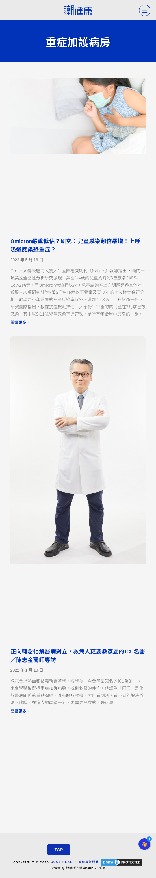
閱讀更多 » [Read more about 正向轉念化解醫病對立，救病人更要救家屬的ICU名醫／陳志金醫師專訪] (19, 711)
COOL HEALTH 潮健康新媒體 (75, 862)
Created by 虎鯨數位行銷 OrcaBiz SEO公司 (78, 868)
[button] (144, 844)
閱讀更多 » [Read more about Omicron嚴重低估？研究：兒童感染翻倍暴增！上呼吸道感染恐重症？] (19, 322)
